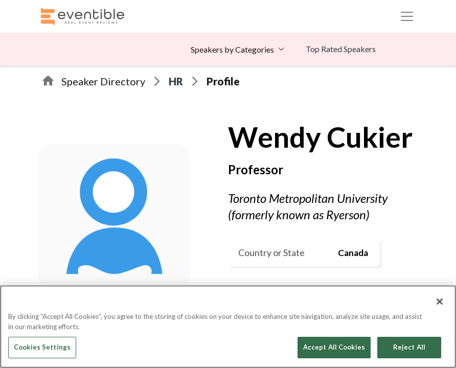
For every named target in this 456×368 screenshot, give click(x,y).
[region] (228, 326)
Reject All (409, 347)
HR (176, 81)
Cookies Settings (42, 347)
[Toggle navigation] (407, 16)
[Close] (439, 301)
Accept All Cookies (334, 347)
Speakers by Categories (232, 49)
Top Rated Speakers (341, 49)
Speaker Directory (103, 81)
